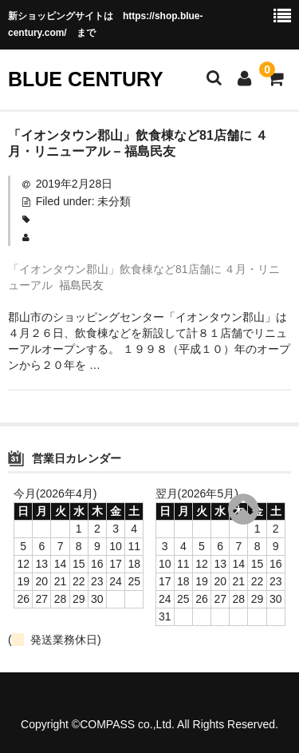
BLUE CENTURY (85, 79)
